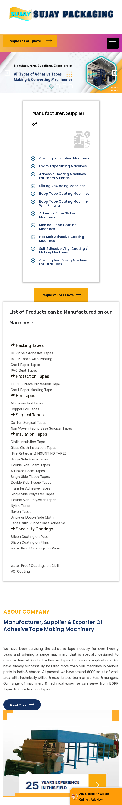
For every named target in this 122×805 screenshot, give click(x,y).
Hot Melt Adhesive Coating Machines (61, 239)
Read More (22, 705)
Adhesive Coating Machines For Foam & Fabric (62, 176)
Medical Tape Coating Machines (58, 227)
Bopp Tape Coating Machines (64, 194)
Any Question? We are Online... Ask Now (94, 796)
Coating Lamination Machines (64, 158)
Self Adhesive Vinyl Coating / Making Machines (63, 251)
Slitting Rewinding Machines (62, 186)
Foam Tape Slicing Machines (63, 166)
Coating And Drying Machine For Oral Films (63, 262)
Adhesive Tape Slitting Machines (57, 215)
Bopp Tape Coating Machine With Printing (63, 203)
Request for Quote (30, 41)
